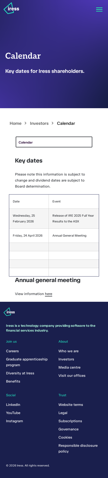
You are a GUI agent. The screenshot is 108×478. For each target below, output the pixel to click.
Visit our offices (72, 375)
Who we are (68, 351)
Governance (68, 429)
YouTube (13, 413)
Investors (39, 123)
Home (16, 123)
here (48, 294)
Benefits (13, 381)
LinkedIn (13, 405)
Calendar (26, 142)
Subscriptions (70, 421)
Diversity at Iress (20, 373)
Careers (12, 351)
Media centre (69, 367)
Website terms (70, 405)
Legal (62, 413)
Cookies (65, 437)
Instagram (14, 421)
